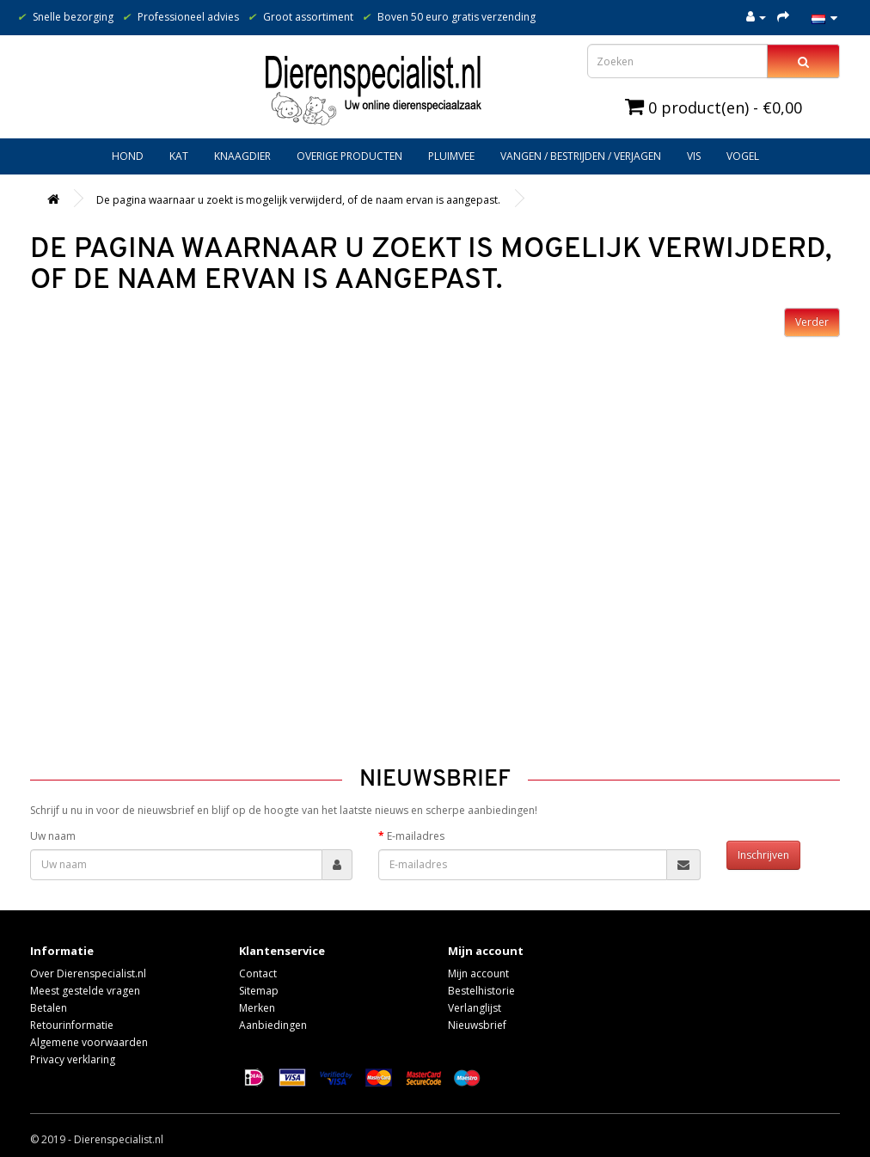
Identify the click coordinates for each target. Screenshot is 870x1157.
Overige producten (349, 156)
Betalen (48, 1008)
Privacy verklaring (72, 1059)
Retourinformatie (71, 1025)
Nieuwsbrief (477, 1025)
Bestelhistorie (481, 990)
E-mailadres (415, 836)
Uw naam (53, 836)
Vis (694, 156)
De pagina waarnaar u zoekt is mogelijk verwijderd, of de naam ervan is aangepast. (298, 200)
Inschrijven (763, 855)
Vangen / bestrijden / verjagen (580, 156)
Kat (178, 156)
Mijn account (478, 973)
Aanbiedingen (273, 1025)
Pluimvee (451, 156)
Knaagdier (242, 156)
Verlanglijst (474, 1008)
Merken (257, 1008)
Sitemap (259, 990)
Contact (258, 973)
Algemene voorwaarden (89, 1042)
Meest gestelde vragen (85, 990)
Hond (128, 156)
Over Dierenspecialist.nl (88, 973)
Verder (812, 322)
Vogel (742, 156)
